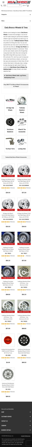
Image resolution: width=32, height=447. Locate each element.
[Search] (20, 5)
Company (16, 425)
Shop (16, 412)
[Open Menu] (3, 2)
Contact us (16, 421)
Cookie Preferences (25, 436)
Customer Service (16, 416)
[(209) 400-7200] (1, 6)
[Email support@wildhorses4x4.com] (5, 5)
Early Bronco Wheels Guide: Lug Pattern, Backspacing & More (15, 76)
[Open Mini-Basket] (28, 5)
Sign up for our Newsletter (7, 409)
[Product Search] (14, 5)
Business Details (16, 430)
